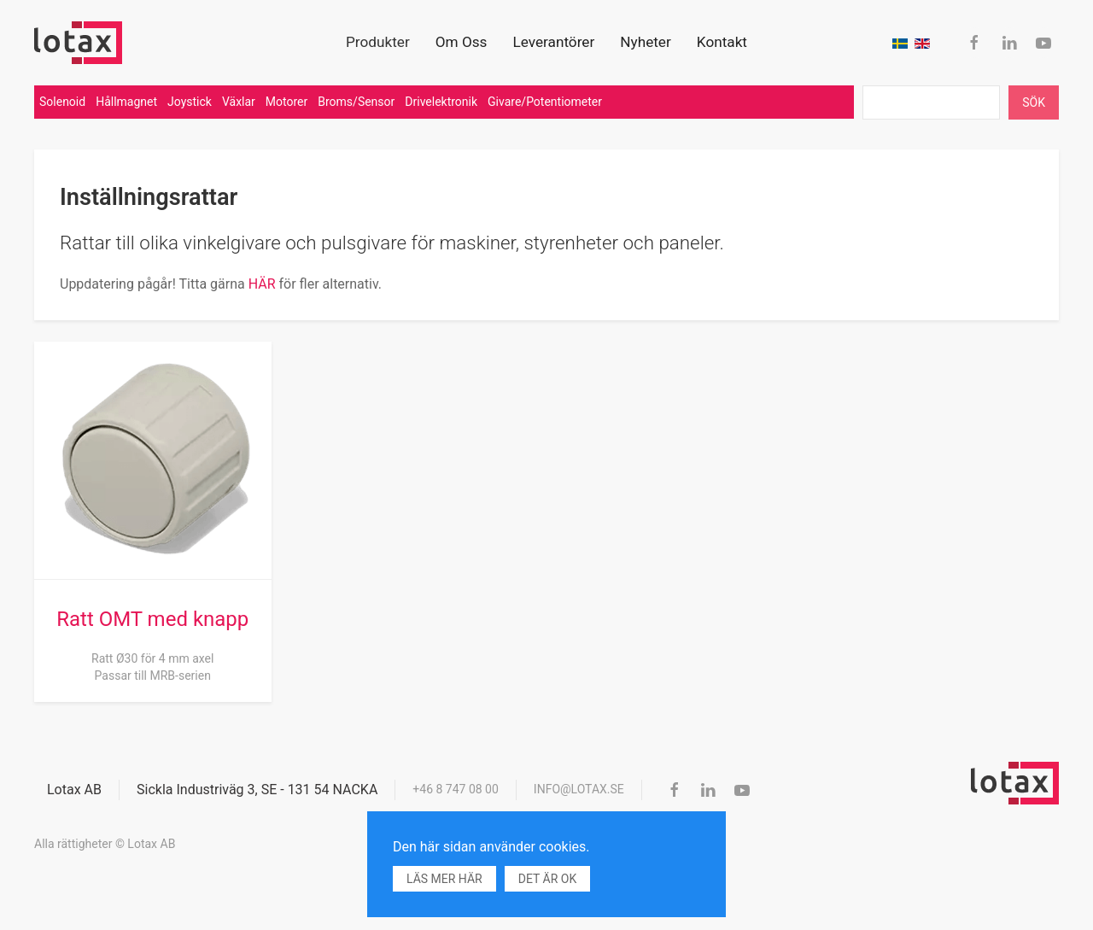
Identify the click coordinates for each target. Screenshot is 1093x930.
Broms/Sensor (356, 101)
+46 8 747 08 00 (455, 789)
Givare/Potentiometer (545, 101)
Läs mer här (444, 879)
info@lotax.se (579, 789)
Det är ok (547, 879)
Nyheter (645, 41)
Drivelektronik (441, 101)
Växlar (238, 101)
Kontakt (722, 41)
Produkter (378, 41)
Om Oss (461, 41)
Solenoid (62, 101)
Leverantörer (553, 41)
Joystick (189, 101)
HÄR (263, 284)
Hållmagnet (126, 101)
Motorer (286, 101)
